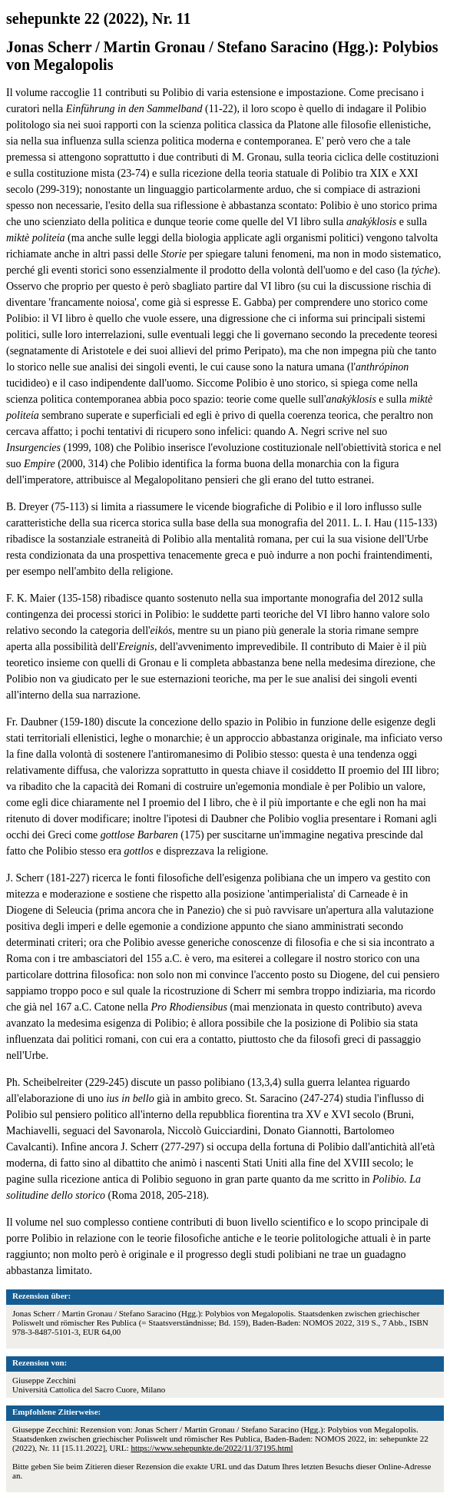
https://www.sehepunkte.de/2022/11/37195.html (212, 1447)
